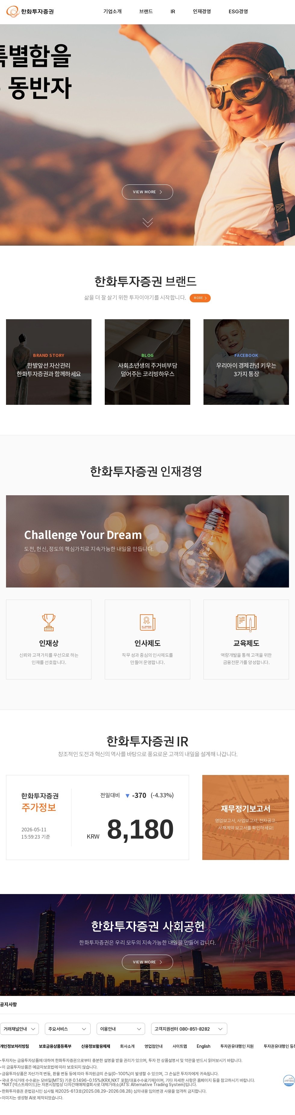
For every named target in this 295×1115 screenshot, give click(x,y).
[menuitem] (113, 15)
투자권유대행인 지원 (237, 1046)
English (203, 1046)
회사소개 (127, 1046)
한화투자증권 (30, 12)
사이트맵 (179, 1046)
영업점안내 (153, 1046)
